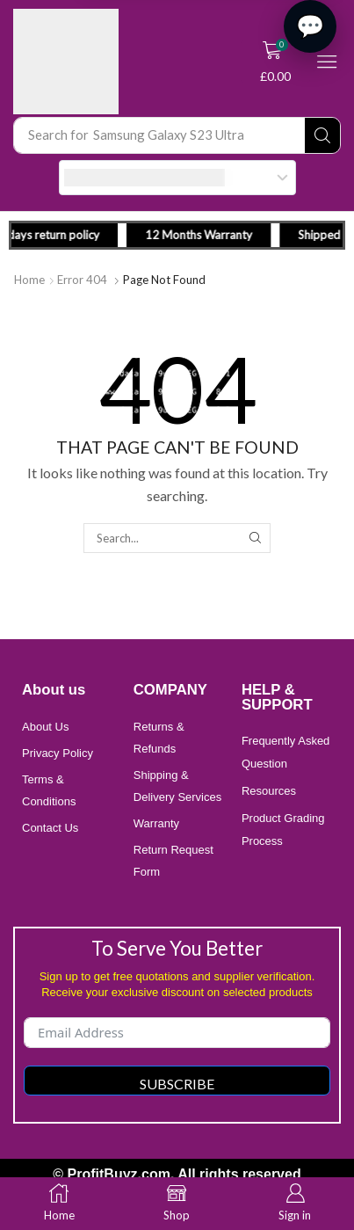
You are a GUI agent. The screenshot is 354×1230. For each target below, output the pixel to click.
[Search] (322, 135)
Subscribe (177, 1083)
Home (29, 280)
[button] (276, 61)
